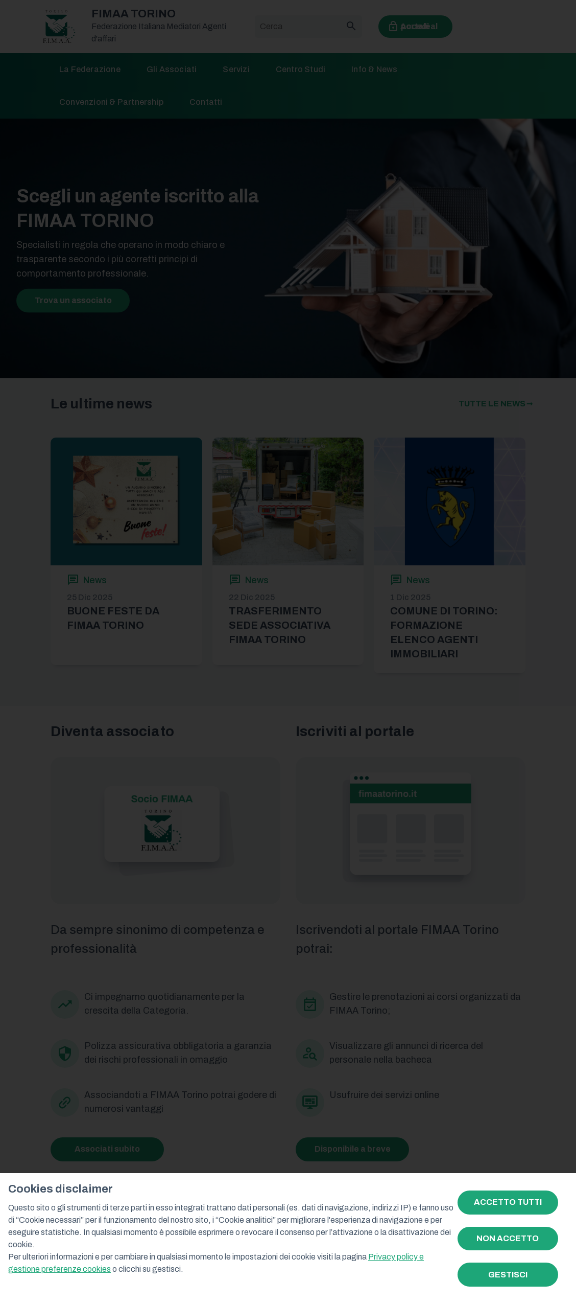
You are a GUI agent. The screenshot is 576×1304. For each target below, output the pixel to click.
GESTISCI (507, 1274)
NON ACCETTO (507, 1238)
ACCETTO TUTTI (508, 1202)
